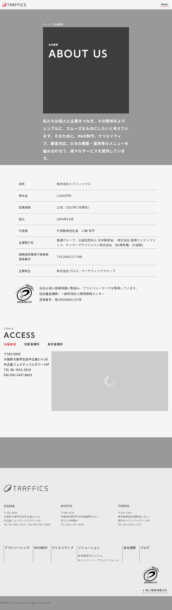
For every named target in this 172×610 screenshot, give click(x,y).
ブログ (145, 547)
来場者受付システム (90, 555)
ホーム (47, 24)
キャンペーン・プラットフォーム (98, 560)
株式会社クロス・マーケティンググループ (86, 271)
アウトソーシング (17, 547)
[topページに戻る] (14, 5)
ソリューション (89, 547)
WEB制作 (40, 547)
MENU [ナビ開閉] (164, 4)
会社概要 (129, 547)
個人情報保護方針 (156, 590)
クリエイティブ (63, 547)
